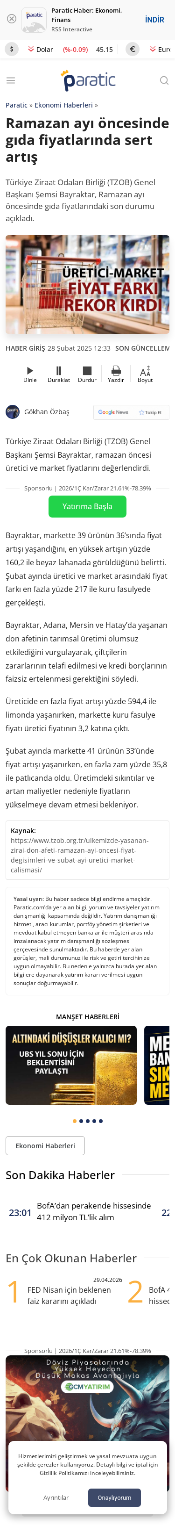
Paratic (17, 105)
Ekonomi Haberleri (64, 105)
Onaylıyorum (114, 1497)
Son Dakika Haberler (60, 1174)
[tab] (75, 1121)
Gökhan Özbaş (47, 411)
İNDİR (154, 19)
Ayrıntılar (56, 1497)
